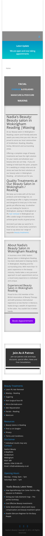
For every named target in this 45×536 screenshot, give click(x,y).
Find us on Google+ (13, 428)
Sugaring (9, 397)
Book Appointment (22, 320)
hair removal (14, 214)
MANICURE (16, 95)
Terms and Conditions (14, 436)
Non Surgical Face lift (14, 400)
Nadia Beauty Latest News (19, 486)
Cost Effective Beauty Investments (19, 503)
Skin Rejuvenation (13, 408)
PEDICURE (29, 95)
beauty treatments (21, 232)
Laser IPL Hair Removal (15, 389)
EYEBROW (16, 89)
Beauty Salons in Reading (16, 425)
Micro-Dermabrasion (14, 404)
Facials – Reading (12, 411)
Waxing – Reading (13, 393)
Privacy (8, 432)
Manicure (9, 415)
